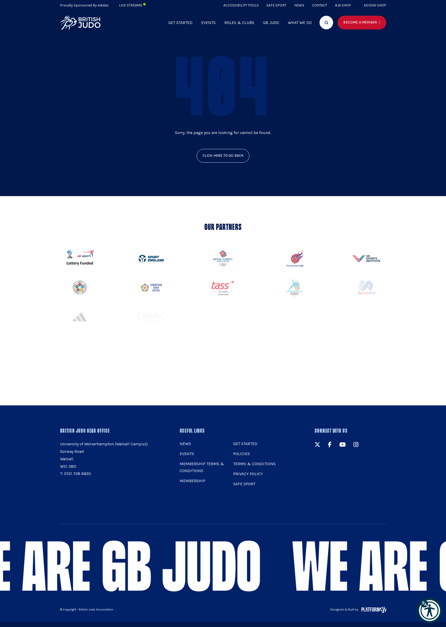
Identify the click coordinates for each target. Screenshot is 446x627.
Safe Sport (276, 5)
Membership (192, 480)
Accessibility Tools (241, 5)
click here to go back (223, 155)
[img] (80, 22)
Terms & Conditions (254, 463)
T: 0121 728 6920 (75, 473)
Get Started (180, 22)
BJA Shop (343, 5)
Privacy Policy (248, 473)
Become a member (360, 22)
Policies (241, 453)
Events (208, 22)
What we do (300, 22)
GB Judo (271, 22)
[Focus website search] (326, 22)
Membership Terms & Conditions (202, 467)
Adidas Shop (375, 5)
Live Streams (132, 5)
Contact (319, 5)
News (299, 5)
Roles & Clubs (239, 22)
